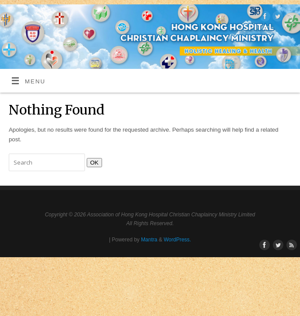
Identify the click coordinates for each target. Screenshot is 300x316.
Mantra (149, 240)
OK (93, 162)
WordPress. (177, 240)
